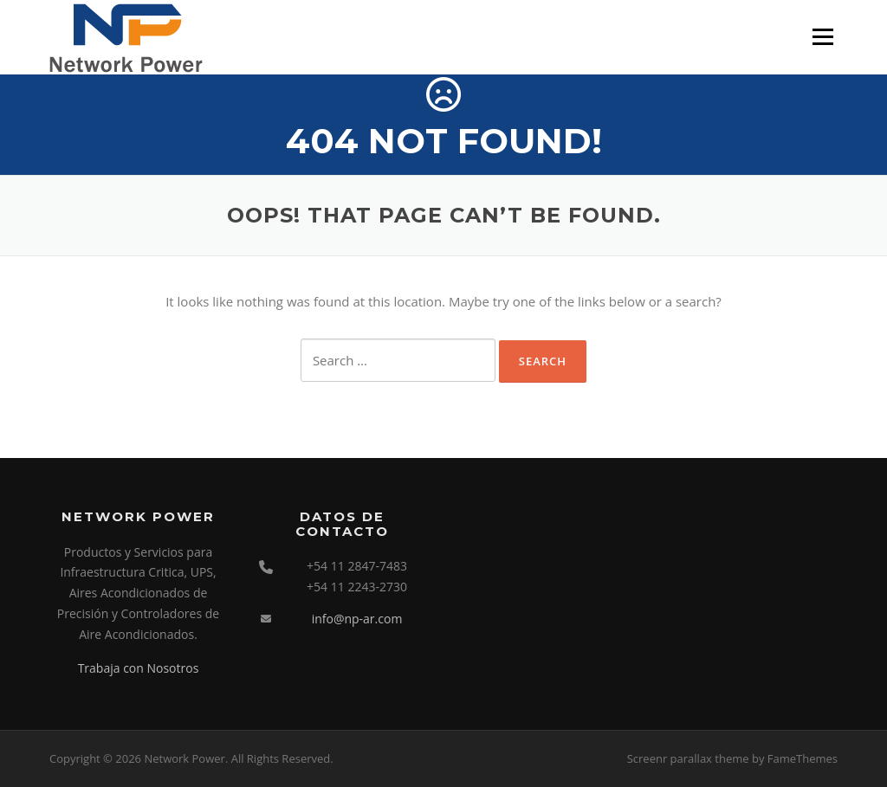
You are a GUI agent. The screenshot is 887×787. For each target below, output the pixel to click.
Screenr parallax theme (688, 758)
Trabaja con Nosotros (138, 668)
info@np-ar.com (357, 618)
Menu (822, 36)
